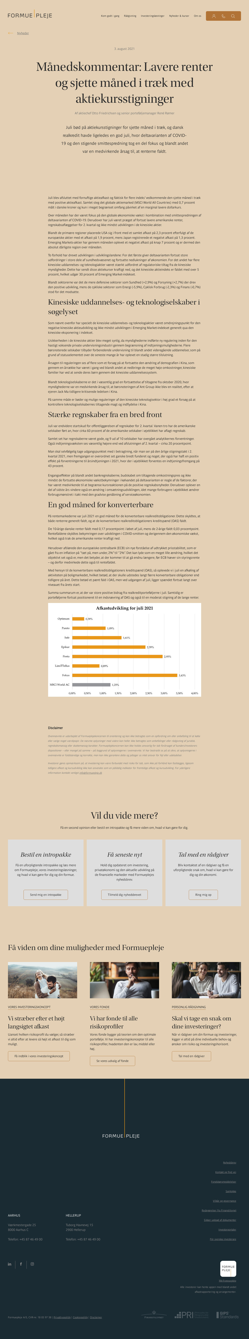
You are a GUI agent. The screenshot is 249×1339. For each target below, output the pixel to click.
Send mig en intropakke (45, 894)
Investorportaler (227, 1229)
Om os (197, 15)
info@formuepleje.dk (91, 772)
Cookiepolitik (80, 1317)
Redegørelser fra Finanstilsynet (219, 1210)
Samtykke (231, 1191)
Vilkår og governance (224, 1200)
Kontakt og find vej (225, 1172)
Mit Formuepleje (227, 1280)
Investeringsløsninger (152, 15)
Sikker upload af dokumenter (220, 1220)
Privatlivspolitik (62, 1317)
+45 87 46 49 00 (31, 1239)
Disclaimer (96, 1317)
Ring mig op (203, 894)
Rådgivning (130, 15)
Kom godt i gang (110, 15)
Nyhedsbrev (229, 1162)
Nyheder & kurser (179, 15)
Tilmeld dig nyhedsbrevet (124, 894)
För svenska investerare (223, 1239)
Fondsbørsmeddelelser (223, 1181)
